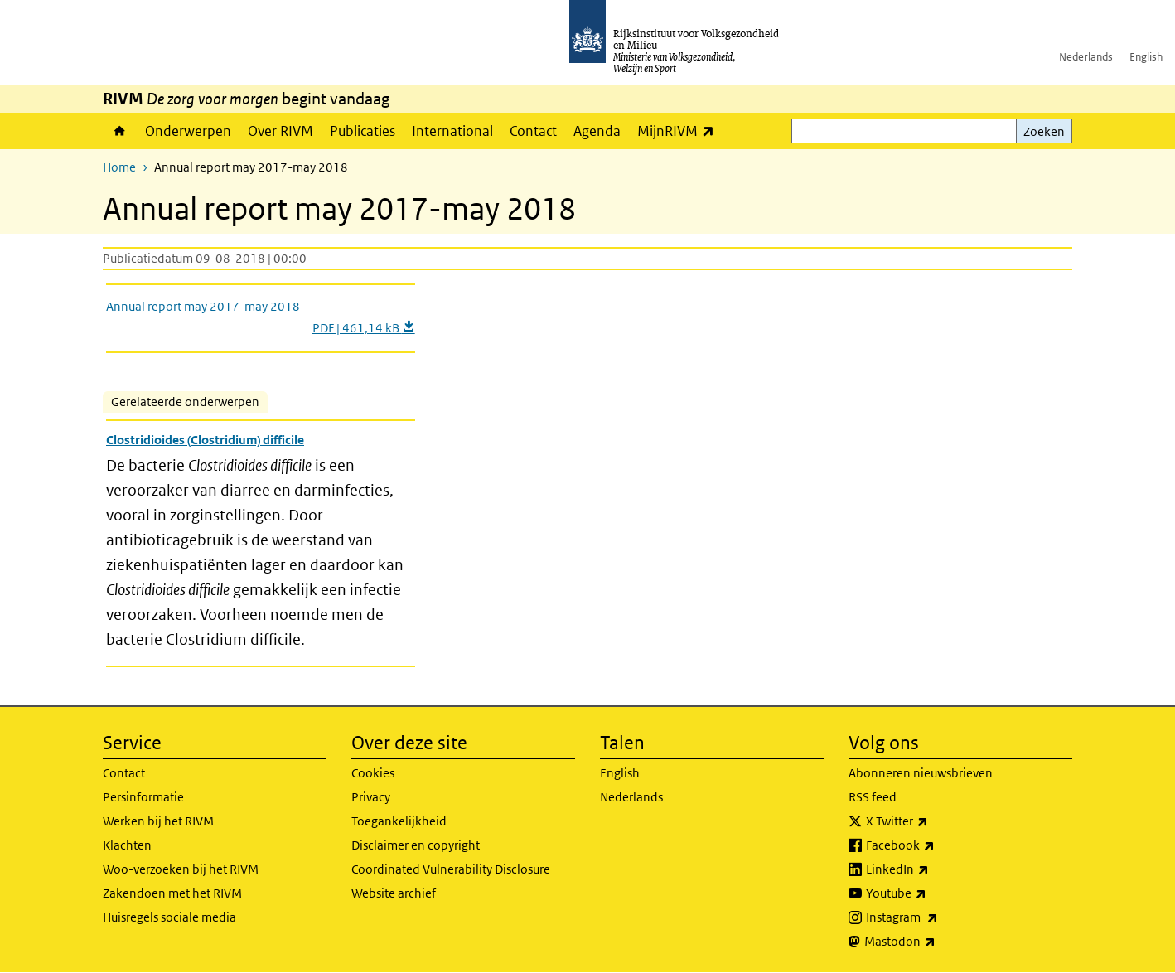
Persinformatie (143, 797)
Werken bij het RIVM (158, 821)
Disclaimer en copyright (415, 845)
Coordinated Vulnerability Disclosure (450, 869)
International (452, 131)
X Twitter (933, 821)
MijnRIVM (680, 130)
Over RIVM (280, 131)
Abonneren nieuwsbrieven (921, 773)
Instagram (938, 917)
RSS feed (873, 797)
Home (120, 131)
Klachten (127, 845)
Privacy (370, 797)
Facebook (937, 845)
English (1146, 57)
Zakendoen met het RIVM (172, 893)
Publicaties (362, 131)
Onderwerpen (188, 131)
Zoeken (1044, 131)
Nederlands (1086, 57)
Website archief (393, 893)
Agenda (597, 131)
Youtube (932, 893)
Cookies (372, 773)
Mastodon (936, 941)
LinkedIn (934, 869)
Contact (533, 131)
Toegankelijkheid (399, 821)
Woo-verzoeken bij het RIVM (181, 869)
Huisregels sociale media (169, 917)
